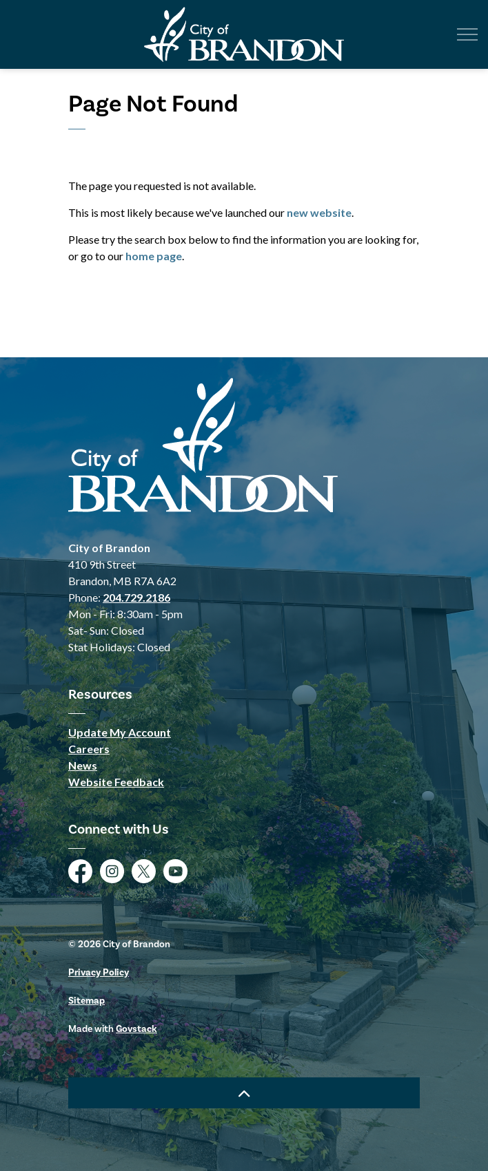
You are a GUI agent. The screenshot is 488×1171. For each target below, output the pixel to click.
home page (153, 255)
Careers (89, 748)
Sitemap (86, 1000)
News (82, 765)
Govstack (136, 1029)
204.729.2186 (136, 597)
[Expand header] (467, 34)
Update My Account (119, 732)
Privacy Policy (98, 972)
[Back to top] (244, 1092)
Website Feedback (116, 781)
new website (319, 212)
